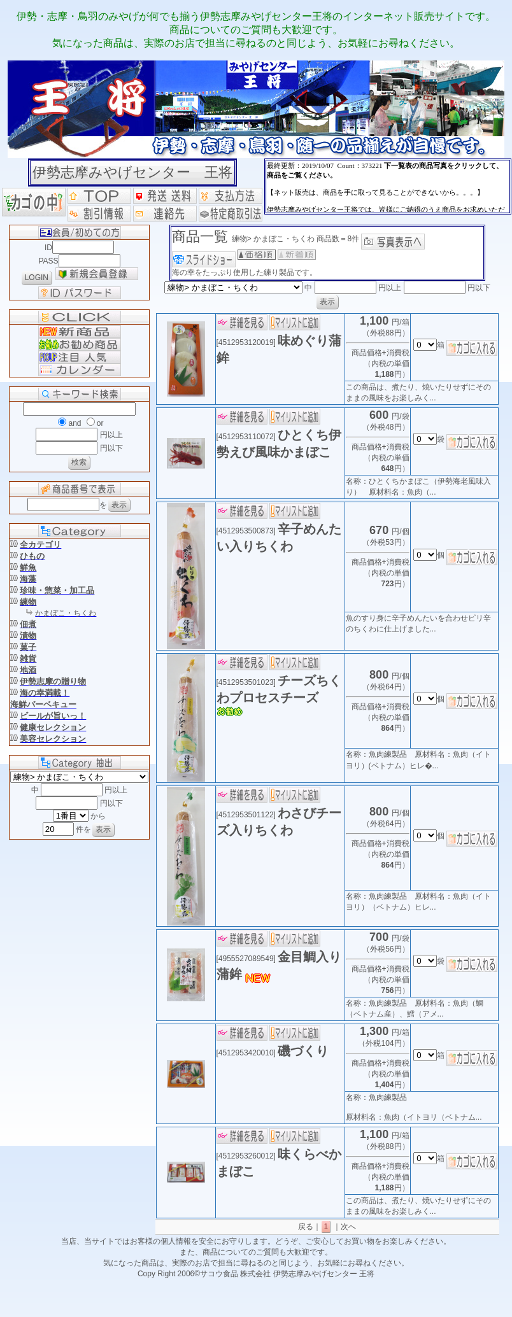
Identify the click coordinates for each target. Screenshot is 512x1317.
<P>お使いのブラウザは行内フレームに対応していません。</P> (388, 186)
